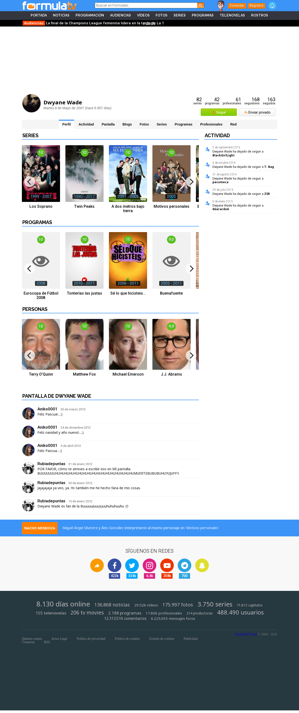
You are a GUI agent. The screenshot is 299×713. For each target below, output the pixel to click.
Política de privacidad (91, 639)
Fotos (162, 16)
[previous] (29, 181)
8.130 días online (63, 603)
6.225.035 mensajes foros (173, 618)
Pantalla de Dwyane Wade (56, 396)
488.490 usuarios (240, 612)
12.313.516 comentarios (125, 618)
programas (212, 101)
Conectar (237, 6)
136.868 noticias (112, 605)
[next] (191, 181)
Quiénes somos (32, 639)
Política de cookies (127, 639)
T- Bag (269, 167)
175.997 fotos (177, 605)
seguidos (269, 101)
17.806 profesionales (164, 613)
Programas (203, 16)
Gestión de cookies (161, 639)
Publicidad (191, 639)
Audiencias (120, 16)
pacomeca (220, 182)
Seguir (221, 112)
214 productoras (199, 613)
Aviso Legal (59, 639)
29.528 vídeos (146, 605)
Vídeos (143, 16)
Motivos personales (202, 527)
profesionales (232, 101)
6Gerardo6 (220, 209)
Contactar (28, 642)
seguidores (252, 101)
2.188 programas (124, 613)
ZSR (267, 194)
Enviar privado (259, 112)
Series (180, 16)
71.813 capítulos (250, 605)
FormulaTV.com (246, 634)
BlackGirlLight (223, 155)
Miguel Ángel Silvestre (80, 527)
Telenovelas (232, 16)
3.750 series (214, 604)
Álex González (112, 527)
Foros (149, 24)
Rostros (259, 16)
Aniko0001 (47, 408)
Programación (90, 16)
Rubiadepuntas (51, 463)
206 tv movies (87, 612)
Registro (257, 6)
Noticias (61, 16)
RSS (47, 642)
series (197, 101)
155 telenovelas (50, 613)
